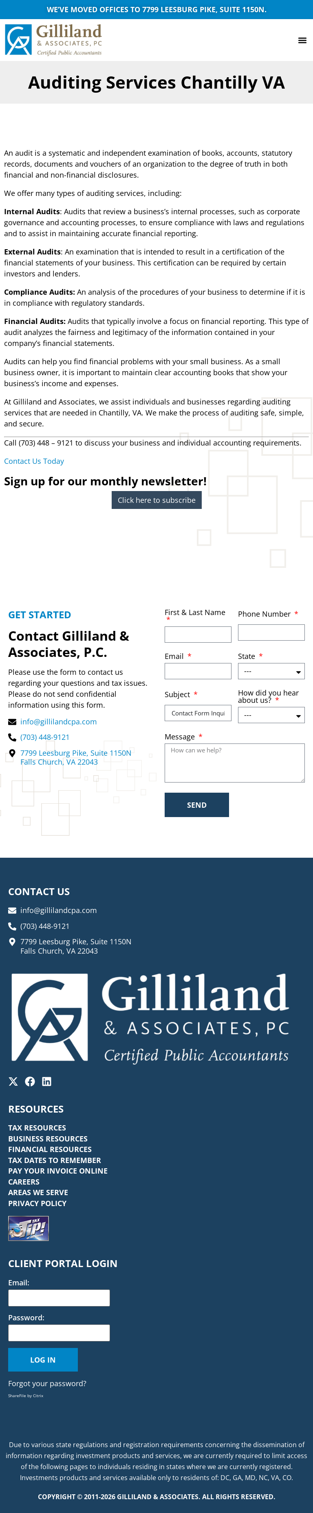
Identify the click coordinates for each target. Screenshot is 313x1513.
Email (175, 656)
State (247, 656)
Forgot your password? (47, 1383)
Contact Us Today (34, 461)
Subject (178, 695)
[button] (302, 40)
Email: (18, 1282)
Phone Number (265, 614)
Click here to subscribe (157, 500)
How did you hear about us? (268, 697)
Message (181, 737)
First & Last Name (195, 613)
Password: (26, 1317)
